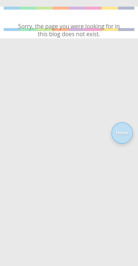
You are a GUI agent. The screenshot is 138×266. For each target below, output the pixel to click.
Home (122, 133)
